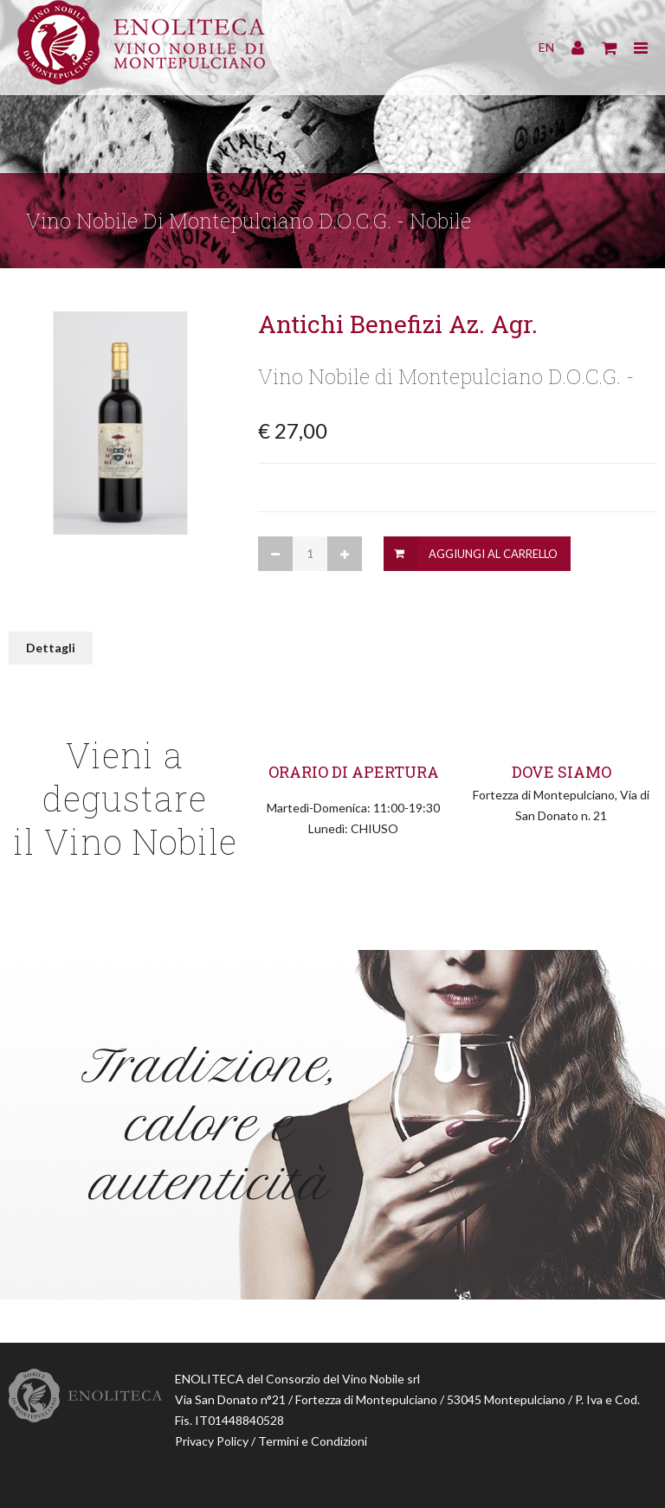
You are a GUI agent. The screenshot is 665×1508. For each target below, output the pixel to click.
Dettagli (50, 647)
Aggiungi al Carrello (493, 554)
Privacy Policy (212, 1441)
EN (546, 47)
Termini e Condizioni (312, 1441)
